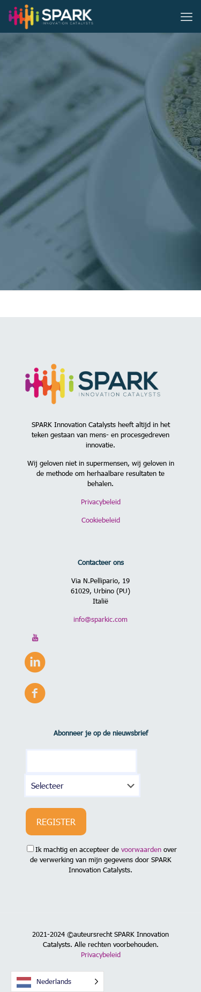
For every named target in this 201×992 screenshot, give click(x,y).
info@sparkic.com (100, 619)
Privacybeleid (101, 501)
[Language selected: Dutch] (57, 981)
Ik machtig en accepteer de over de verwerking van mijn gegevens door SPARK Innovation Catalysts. (102, 859)
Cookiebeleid (100, 520)
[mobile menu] (186, 16)
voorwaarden (141, 849)
